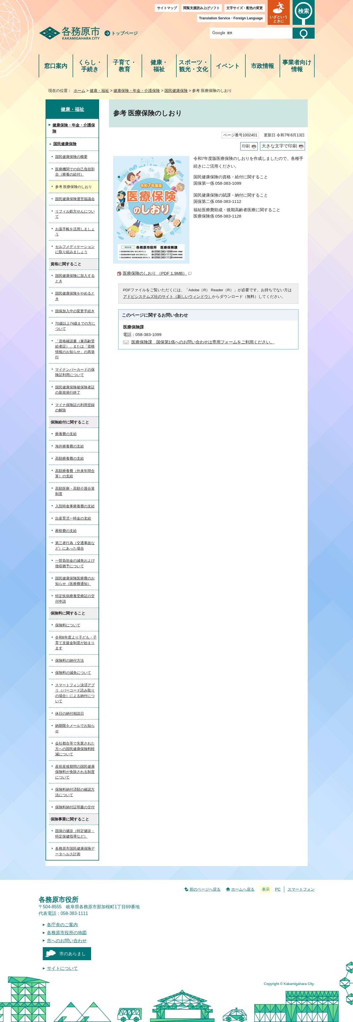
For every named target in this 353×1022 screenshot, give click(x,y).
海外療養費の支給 (69, 446)
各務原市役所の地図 (67, 932)
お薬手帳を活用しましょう (75, 232)
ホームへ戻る (242, 889)
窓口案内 (55, 66)
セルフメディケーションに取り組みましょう (75, 249)
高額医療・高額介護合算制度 (75, 491)
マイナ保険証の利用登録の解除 (75, 407)
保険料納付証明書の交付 (75, 807)
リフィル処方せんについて (75, 214)
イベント (228, 66)
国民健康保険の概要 (71, 157)
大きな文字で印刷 (279, 146)
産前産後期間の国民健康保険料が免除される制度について (75, 771)
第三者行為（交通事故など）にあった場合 (75, 545)
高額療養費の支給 (69, 458)
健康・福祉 (159, 66)
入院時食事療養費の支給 (75, 506)
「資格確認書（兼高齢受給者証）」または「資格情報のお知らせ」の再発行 (75, 349)
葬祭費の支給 (66, 531)
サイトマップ (167, 8)
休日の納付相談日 (69, 713)
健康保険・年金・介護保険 (136, 90)
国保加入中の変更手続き (75, 311)
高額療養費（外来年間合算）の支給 (75, 473)
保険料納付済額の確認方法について (75, 792)
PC (277, 889)
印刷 (246, 146)
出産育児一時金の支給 (73, 518)
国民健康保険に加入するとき (75, 278)
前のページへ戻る (205, 889)
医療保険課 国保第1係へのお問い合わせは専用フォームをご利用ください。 (202, 342)
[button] (279, 12)
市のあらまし (72, 953)
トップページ (124, 33)
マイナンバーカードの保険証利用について (75, 372)
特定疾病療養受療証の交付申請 (75, 598)
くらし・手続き (90, 66)
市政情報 (262, 66)
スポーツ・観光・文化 (193, 66)
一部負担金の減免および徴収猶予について (75, 563)
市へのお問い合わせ (67, 940)
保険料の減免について (73, 673)
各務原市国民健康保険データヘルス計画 (75, 851)
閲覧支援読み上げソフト (201, 8)
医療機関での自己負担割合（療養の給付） (75, 172)
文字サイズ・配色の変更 (244, 8)
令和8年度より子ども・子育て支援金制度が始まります (76, 642)
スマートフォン (301, 889)
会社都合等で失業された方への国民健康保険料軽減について (75, 748)
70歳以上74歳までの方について (75, 326)
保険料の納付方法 (69, 660)
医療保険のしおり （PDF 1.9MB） (157, 273)
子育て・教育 (124, 66)
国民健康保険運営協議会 (75, 199)
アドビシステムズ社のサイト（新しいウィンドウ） (167, 297)
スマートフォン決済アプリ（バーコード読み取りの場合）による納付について (75, 693)
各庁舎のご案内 (62, 924)
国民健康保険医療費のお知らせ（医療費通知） (75, 581)
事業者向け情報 (297, 66)
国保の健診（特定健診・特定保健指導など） (75, 833)
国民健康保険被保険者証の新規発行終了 (75, 390)
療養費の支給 (66, 434)
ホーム (79, 90)
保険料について (67, 625)
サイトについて (62, 968)
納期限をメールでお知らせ (75, 728)
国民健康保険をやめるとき (75, 296)
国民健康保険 (176, 90)
